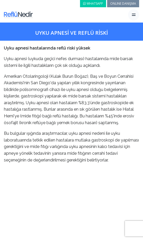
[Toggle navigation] (133, 14)
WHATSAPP (93, 3)
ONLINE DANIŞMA (123, 3)
